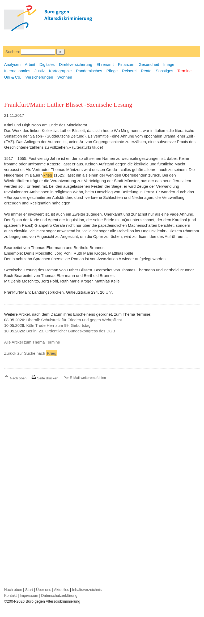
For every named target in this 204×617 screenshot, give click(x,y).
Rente (146, 70)
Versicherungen (39, 77)
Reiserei (129, 70)
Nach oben (16, 378)
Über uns (43, 590)
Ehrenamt (105, 64)
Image (169, 64)
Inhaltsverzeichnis (86, 590)
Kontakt (10, 595)
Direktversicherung (75, 64)
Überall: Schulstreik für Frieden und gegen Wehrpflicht (74, 320)
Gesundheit (149, 64)
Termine (184, 70)
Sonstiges (164, 70)
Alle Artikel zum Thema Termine (32, 342)
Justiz (40, 70)
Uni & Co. (12, 77)
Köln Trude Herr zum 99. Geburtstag (58, 325)
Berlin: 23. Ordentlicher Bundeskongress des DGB (70, 331)
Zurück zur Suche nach (30, 353)
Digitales (47, 64)
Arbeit (30, 64)
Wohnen (64, 77)
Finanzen (126, 64)
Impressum (29, 595)
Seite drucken (44, 378)
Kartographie (60, 70)
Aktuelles (61, 590)
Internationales (17, 70)
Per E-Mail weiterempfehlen (84, 378)
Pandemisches (89, 70)
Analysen (12, 64)
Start (29, 590)
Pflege (112, 70)
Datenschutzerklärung (59, 595)
